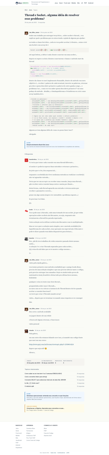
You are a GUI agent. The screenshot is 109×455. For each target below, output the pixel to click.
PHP (85, 3)
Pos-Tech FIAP (30, 438)
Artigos (28, 433)
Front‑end (67, 3)
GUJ (26, 10)
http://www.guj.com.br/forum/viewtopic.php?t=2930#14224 (51, 344)
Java (56, 3)
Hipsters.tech (48, 435)
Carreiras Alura (30, 428)
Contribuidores (61, 452)
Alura (45, 428)
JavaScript (19, 440)
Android (90, 3)
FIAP (45, 431)
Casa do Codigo (48, 433)
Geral (61, 3)
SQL (78, 3)
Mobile (74, 3)
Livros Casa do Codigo (33, 440)
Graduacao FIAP (31, 435)
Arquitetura (19, 447)
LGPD (67, 452)
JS (82, 3)
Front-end (19, 433)
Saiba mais (53, 452)
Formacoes (29, 431)
